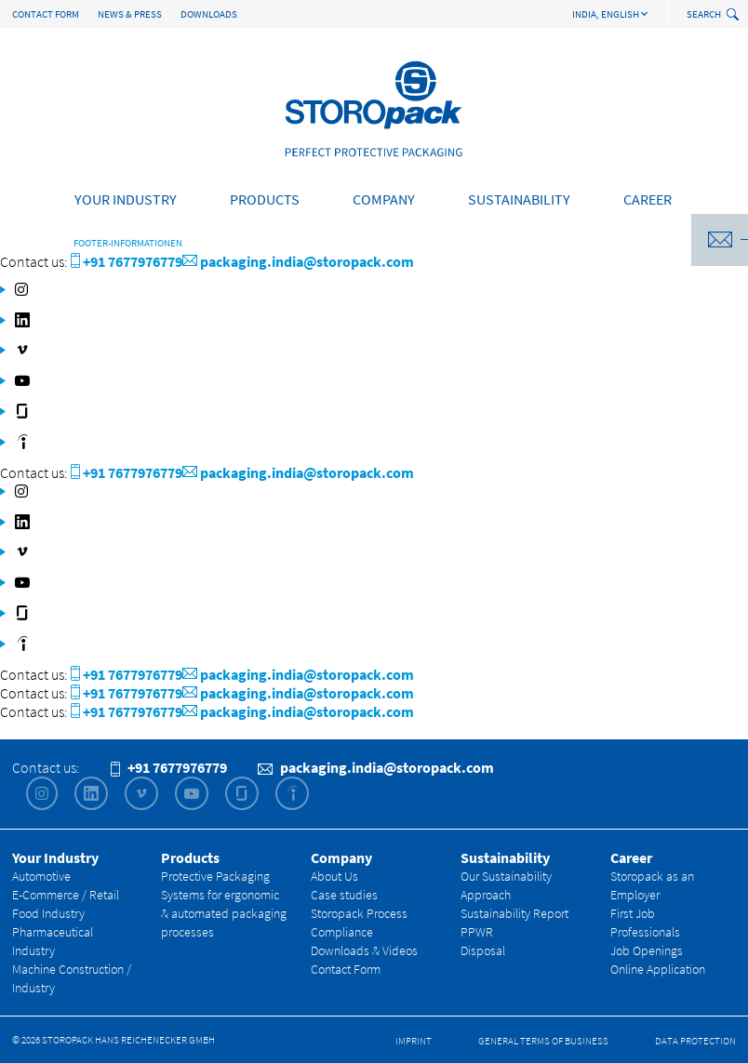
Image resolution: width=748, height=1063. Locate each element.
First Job (632, 913)
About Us (334, 876)
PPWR (477, 931)
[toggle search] (734, 15)
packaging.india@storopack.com (298, 261)
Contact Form (45, 13)
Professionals (645, 931)
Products (265, 199)
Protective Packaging (215, 876)
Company (384, 199)
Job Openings (646, 950)
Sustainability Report (514, 913)
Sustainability (519, 199)
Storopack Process (359, 913)
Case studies (344, 894)
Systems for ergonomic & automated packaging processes (224, 913)
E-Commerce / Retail (65, 894)
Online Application (657, 969)
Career (647, 199)
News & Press (130, 13)
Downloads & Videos (364, 950)
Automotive (41, 876)
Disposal (483, 950)
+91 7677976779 (126, 261)
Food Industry (48, 913)
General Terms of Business (543, 1040)
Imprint (413, 1040)
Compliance (342, 931)
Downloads (208, 13)
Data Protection (695, 1040)
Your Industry (125, 199)
